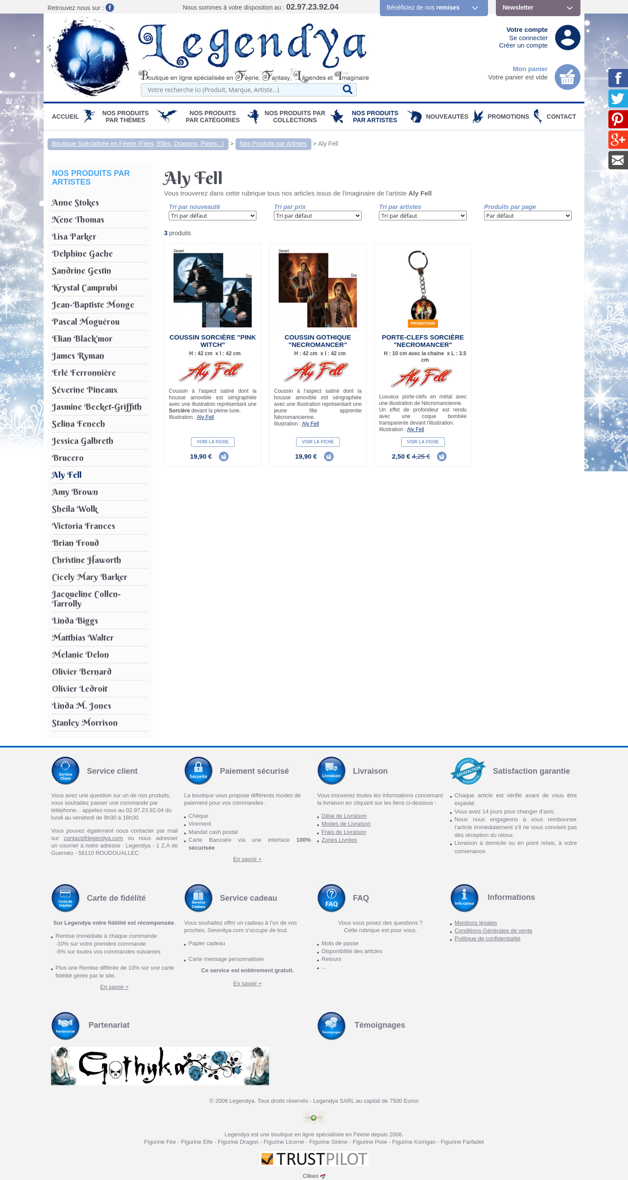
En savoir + (247, 859)
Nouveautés (447, 116)
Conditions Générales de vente (493, 930)
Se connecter (528, 37)
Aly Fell (328, 143)
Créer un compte (523, 45)
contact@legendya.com (93, 838)
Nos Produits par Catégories (213, 116)
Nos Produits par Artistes (375, 116)
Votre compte (527, 29)
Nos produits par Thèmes (125, 116)
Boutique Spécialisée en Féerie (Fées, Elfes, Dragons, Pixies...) (138, 143)
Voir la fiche (213, 441)
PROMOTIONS (508, 116)
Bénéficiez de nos (422, 7)
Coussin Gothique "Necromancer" (317, 340)
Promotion (423, 323)
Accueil (65, 116)
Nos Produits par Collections (295, 116)
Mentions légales (475, 922)
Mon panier (530, 68)
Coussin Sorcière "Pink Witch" (213, 340)
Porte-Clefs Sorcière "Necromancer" (423, 340)
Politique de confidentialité (487, 938)
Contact (561, 116)
